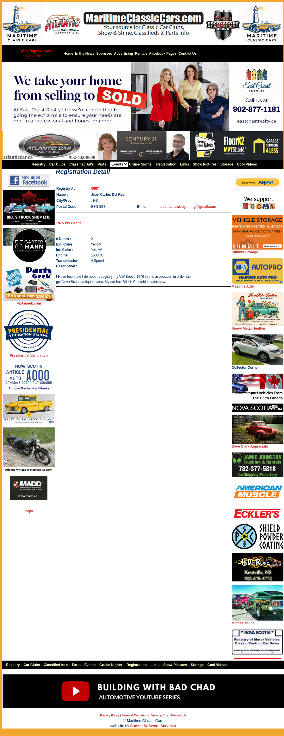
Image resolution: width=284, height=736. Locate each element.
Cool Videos (247, 164)
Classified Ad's (81, 164)
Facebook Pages (162, 54)
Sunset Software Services (153, 726)
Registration (166, 164)
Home (68, 54)
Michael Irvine (257, 621)
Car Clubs (57, 164)
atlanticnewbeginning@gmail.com (188, 207)
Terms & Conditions (135, 715)
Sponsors (104, 54)
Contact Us (188, 54)
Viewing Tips (160, 715)
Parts (101, 164)
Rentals (141, 54)
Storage (226, 164)
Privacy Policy (110, 715)
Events (89, 665)
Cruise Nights (140, 164)
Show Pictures (205, 164)
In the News (84, 54)
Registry (38, 164)
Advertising (123, 54)
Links (184, 164)
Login (28, 511)
